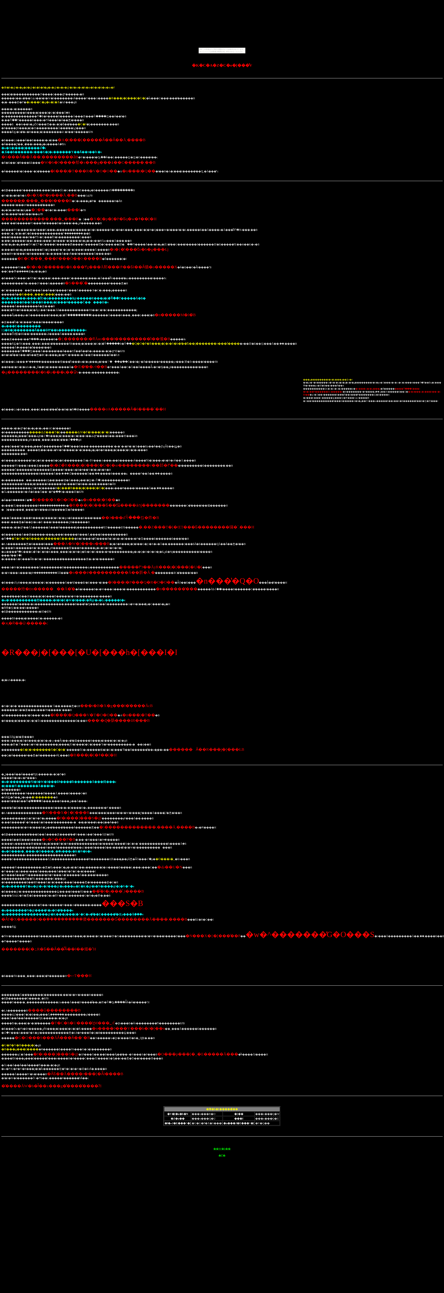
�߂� (222, 1155)
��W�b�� (221, 1148)
